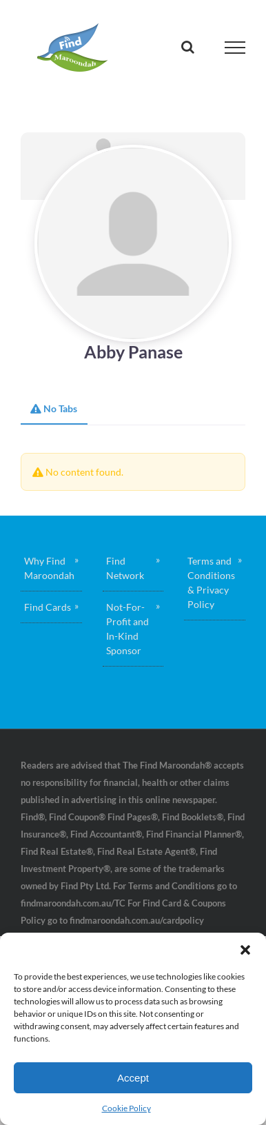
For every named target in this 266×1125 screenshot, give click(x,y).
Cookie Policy (126, 1108)
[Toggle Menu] (235, 47)
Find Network (125, 568)
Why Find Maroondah (49, 568)
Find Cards (47, 607)
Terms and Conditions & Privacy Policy (211, 582)
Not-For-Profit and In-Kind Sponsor (127, 628)
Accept (133, 1078)
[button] (245, 950)
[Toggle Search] (187, 47)
